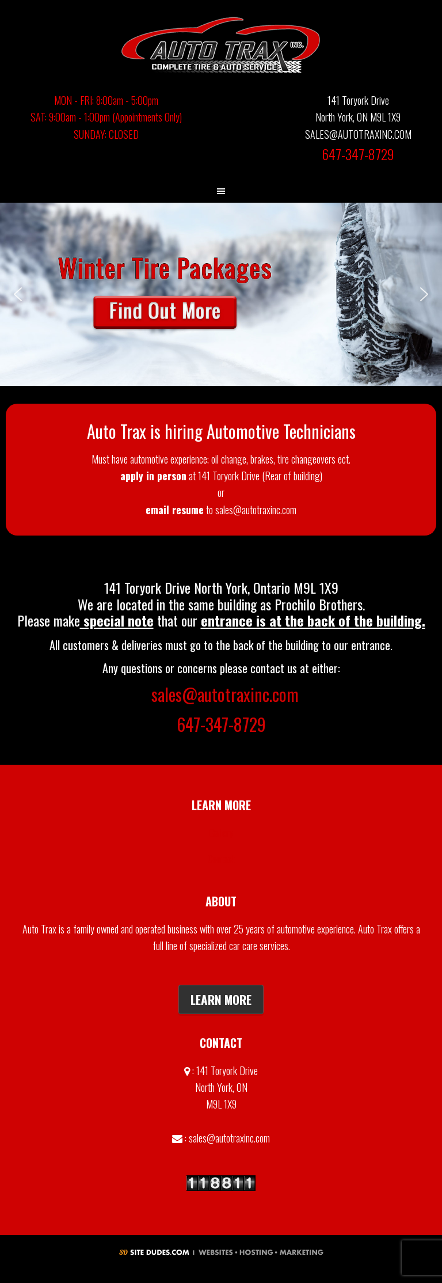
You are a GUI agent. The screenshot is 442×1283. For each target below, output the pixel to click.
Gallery (221, 832)
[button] (221, 294)
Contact (221, 858)
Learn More (221, 999)
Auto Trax (221, 44)
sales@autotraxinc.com (225, 694)
